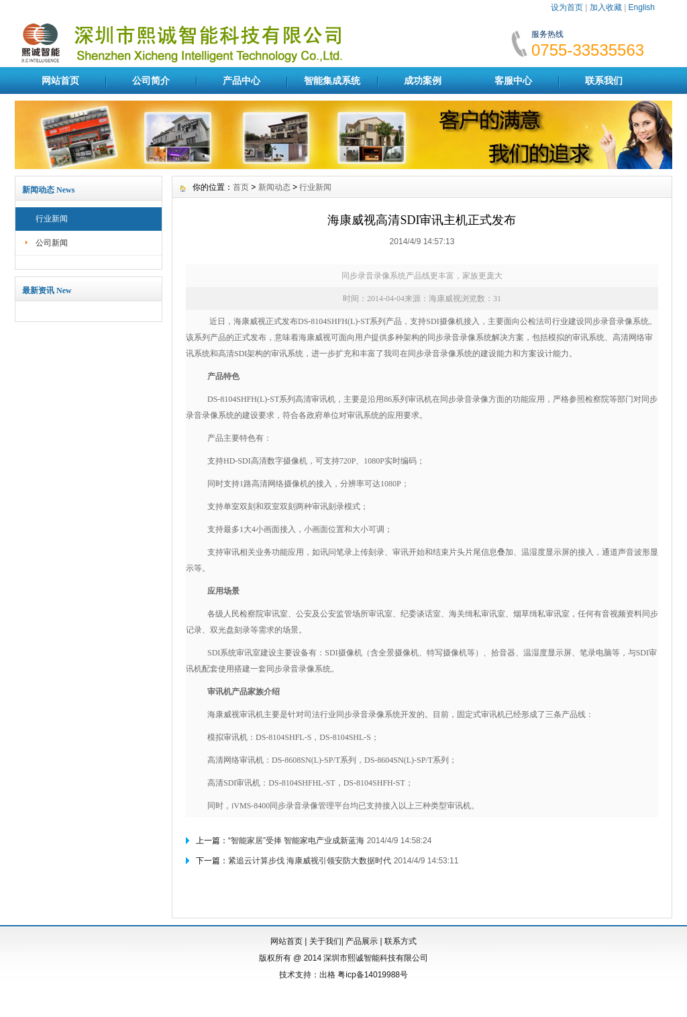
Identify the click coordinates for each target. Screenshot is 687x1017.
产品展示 (362, 941)
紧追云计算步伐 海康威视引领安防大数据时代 (309, 860)
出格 (327, 974)
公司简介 (151, 80)
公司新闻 (52, 243)
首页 (241, 187)
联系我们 (604, 80)
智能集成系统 (332, 80)
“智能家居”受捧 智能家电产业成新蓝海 (296, 840)
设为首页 (567, 7)
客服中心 (513, 80)
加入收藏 (606, 7)
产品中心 (241, 80)
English (642, 7)
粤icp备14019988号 (372, 974)
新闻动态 (274, 187)
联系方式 (400, 941)
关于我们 (325, 941)
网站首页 (60, 80)
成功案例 (422, 80)
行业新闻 (52, 218)
